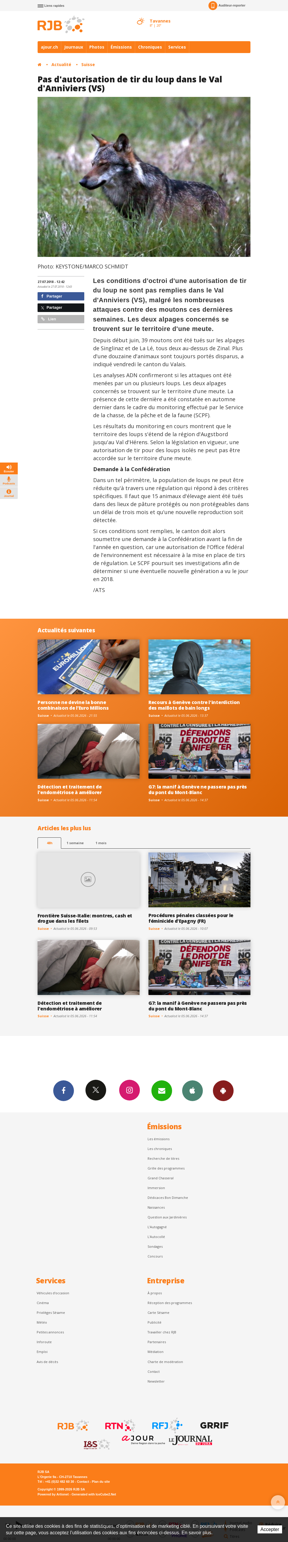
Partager (51, 296)
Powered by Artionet (53, 1494)
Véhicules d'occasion (53, 1293)
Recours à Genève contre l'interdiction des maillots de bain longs (194, 705)
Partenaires (157, 1342)
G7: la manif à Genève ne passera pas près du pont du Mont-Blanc (197, 789)
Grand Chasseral (161, 1178)
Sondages (155, 1246)
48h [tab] (49, 843)
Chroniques (150, 47)
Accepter (270, 1529)
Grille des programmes (166, 1168)
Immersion (156, 1188)
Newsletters (161, 1090)
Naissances (156, 1207)
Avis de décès (47, 1362)
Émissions (121, 47)
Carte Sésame (158, 1312)
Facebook (63, 1090)
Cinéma (43, 1303)
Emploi (42, 1352)
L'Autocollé (156, 1237)
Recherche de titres (163, 1158)
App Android (223, 1090)
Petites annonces (50, 1332)
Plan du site (101, 1481)
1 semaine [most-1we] (75, 843)
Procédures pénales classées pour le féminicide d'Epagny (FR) (190, 918)
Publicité (154, 1322)
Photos (96, 47)
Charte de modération (165, 1362)
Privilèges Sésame (51, 1312)
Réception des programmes (170, 1303)
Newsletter (156, 1381)
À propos (155, 1293)
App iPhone (192, 1090)
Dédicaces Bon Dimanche (168, 1197)
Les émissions (158, 1139)
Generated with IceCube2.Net (94, 1494)
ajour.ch (49, 47)
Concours (155, 1256)
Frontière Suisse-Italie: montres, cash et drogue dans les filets (85, 918)
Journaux (73, 47)
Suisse (88, 64)
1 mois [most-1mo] (101, 843)
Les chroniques (160, 1149)
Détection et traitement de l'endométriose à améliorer (70, 789)
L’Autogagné (157, 1227)
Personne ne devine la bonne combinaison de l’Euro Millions (73, 705)
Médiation (156, 1352)
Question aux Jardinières (167, 1217)
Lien (48, 319)
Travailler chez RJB (162, 1332)
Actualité (61, 64)
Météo (42, 1322)
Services (177, 47)
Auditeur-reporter (226, 5)
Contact (154, 1371)
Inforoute (44, 1342)
